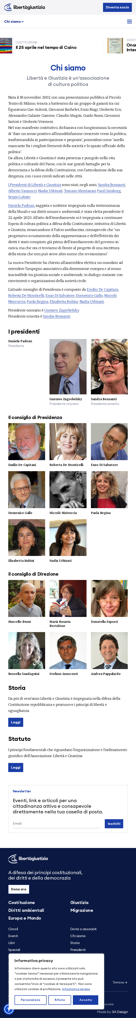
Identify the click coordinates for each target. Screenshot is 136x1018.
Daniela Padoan (21, 205)
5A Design (112, 1012)
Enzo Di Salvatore (60, 295)
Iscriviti (114, 823)
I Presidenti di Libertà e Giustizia (34, 184)
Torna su (120, 982)
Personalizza (30, 1000)
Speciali (14, 950)
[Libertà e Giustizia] (24, 7)
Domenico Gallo (89, 295)
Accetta (85, 1000)
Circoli (13, 929)
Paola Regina (37, 301)
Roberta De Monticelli (26, 295)
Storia (75, 943)
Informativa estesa (76, 989)
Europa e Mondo (24, 918)
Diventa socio (117, 7)
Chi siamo (12, 21)
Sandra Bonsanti (111, 184)
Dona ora (18, 889)
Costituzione (21, 903)
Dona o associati (83, 929)
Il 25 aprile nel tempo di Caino (48, 47)
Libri (11, 943)
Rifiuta (60, 1000)
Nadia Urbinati (50, 190)
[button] (8, 1009)
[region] (56, 981)
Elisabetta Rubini (64, 301)
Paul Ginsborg (109, 190)
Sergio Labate (19, 196)
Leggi (15, 722)
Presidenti (78, 950)
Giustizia (79, 903)
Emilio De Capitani (102, 289)
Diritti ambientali (26, 910)
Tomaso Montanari (80, 190)
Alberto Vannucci (22, 190)
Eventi (13, 936)
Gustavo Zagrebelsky (61, 309)
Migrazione (81, 910)
